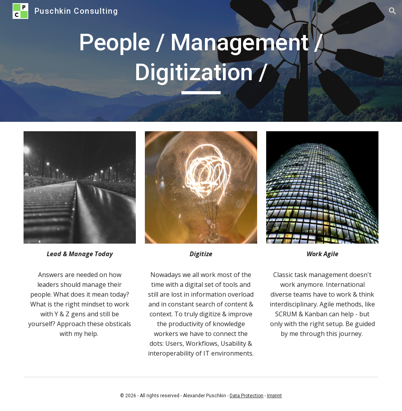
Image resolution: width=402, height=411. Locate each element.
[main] (201, 60)
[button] (392, 11)
